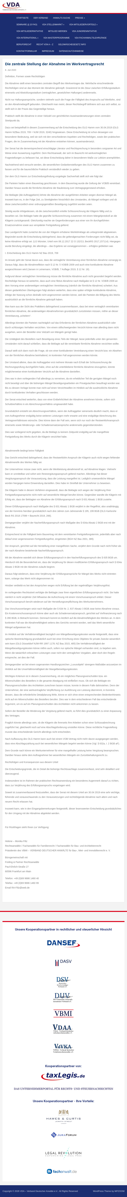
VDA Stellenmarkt (53, 24)
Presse (80, 18)
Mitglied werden (57, 31)
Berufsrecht (23, 44)
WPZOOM (119, 1191)
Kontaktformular (26, 51)
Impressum (48, 51)
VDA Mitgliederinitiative (29, 31)
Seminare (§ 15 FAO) (26, 24)
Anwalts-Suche (61, 18)
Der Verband (41, 18)
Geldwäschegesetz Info (72, 44)
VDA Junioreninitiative (84, 31)
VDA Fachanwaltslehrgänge (90, 38)
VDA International (27, 38)
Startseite (22, 18)
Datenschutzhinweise (71, 51)
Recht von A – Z (44, 44)
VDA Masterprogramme (56, 38)
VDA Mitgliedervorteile (83, 24)
